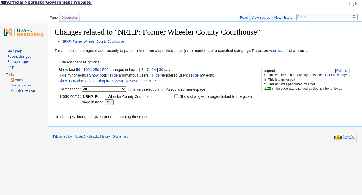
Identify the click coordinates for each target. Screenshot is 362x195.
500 (105, 69)
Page (54, 17)
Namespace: (70, 89)
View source (261, 17)
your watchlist (280, 50)
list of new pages (337, 75)
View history (283, 17)
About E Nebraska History (92, 136)
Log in (353, 4)
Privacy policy (62, 136)
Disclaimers (120, 136)
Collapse (342, 71)
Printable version (23, 90)
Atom (19, 80)
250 (96, 69)
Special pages (21, 85)
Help (10, 67)
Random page (17, 62)
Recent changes (19, 56)
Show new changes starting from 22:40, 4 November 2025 (107, 81)
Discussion (69, 17)
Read (244, 17)
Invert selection (146, 89)
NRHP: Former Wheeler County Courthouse (93, 41)
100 (87, 69)
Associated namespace (186, 89)
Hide (62, 75)
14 (154, 69)
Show (94, 75)
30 (161, 69)
